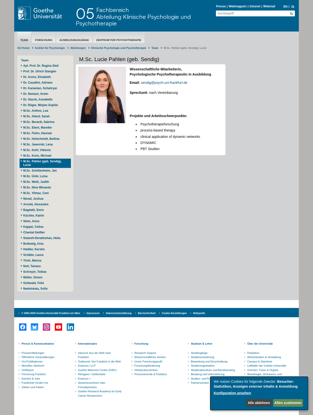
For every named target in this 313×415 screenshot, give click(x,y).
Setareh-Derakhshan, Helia (42, 238)
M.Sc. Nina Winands (37, 187)
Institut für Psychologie (50, 47)
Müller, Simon (32, 277)
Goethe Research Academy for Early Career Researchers (100, 393)
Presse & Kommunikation (38, 343)
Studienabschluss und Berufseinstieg (213, 370)
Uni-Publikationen (32, 361)
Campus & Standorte (259, 361)
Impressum (93, 313)
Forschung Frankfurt (34, 374)
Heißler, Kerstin (34, 249)
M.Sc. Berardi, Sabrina (38, 122)
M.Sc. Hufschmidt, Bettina (42, 139)
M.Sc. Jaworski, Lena (38, 144)
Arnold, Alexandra (35, 204)
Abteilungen (78, 47)
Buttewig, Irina (33, 243)
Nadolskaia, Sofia (35, 288)
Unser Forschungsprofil (148, 361)
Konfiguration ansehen (232, 393)
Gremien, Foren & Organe (262, 370)
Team (24, 40)
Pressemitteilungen (33, 352)
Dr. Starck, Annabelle (38, 99)
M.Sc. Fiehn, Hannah (37, 133)
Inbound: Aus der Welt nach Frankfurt (94, 355)
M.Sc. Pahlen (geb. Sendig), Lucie (42, 163)
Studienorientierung (202, 357)
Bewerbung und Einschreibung (209, 361)
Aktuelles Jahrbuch (33, 365)
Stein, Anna (31, 221)
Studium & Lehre (201, 343)
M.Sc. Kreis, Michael (37, 155)
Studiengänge (199, 352)
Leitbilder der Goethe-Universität (266, 365)
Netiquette (199, 313)
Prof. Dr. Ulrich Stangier (39, 71)
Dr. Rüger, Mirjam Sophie (41, 105)
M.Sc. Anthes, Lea (36, 110)
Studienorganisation (202, 365)
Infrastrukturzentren (146, 370)
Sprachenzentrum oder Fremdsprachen (91, 385)
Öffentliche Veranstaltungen (38, 357)
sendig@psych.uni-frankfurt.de (164, 83)
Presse (221, 6)
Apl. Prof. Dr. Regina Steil (41, 65)
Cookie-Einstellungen (174, 313)
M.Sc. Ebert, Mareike (38, 127)
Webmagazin (237, 6)
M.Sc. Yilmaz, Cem (36, 193)
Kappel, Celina (33, 227)
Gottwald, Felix (33, 283)
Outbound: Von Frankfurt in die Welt (99, 361)
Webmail (269, 6)
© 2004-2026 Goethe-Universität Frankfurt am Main (51, 313)
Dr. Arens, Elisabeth (37, 77)
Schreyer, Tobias (35, 271)
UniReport (28, 370)
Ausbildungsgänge (74, 40)
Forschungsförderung (147, 365)
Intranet (254, 6)
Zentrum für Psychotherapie (118, 40)
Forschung (43, 40)
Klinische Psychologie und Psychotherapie (118, 47)
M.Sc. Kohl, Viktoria (37, 150)
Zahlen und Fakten (33, 387)
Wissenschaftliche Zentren (150, 357)
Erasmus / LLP (87, 365)
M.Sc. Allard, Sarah (36, 116)
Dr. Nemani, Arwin (36, 94)
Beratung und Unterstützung (207, 374)
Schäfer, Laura (33, 255)
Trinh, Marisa (32, 260)
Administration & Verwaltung (264, 357)
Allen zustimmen (288, 403)
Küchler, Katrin (34, 215)
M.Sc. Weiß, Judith (36, 182)
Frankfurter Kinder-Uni (35, 382)
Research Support (145, 352)
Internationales (87, 343)
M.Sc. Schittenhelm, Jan (40, 170)
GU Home (23, 47)
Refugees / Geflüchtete (92, 374)
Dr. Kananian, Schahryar (40, 88)
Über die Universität (260, 343)
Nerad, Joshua (33, 198)
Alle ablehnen (259, 403)
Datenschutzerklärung (119, 313)
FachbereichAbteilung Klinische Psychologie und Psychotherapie (133, 16)
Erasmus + (84, 378)
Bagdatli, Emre (33, 210)
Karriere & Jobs (31, 378)
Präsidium (253, 352)
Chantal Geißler (34, 232)
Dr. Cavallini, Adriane (38, 82)
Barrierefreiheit (147, 313)
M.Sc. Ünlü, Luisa (35, 176)
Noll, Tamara (32, 266)
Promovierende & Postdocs (150, 374)
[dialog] (259, 393)
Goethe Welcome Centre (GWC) (97, 370)
